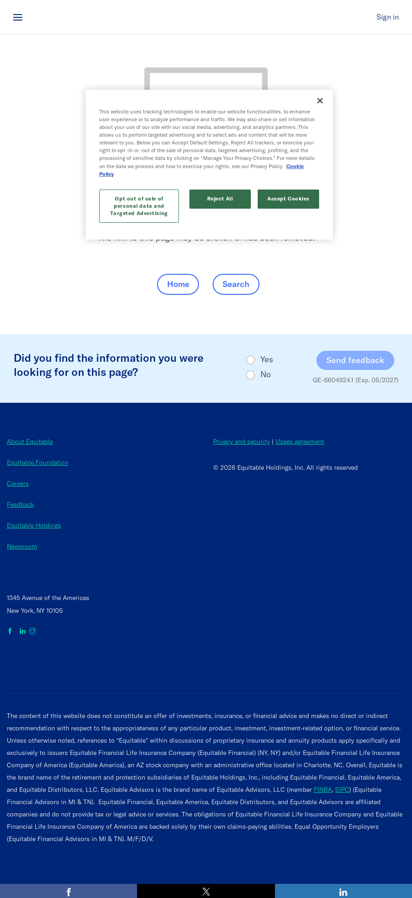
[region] (209, 165)
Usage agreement (299, 441)
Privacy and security (241, 441)
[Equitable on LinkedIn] (23, 631)
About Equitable (30, 441)
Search (236, 284)
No (265, 374)
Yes (266, 359)
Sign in (387, 16)
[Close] (320, 101)
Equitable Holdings (34, 525)
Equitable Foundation (37, 462)
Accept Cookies (288, 198)
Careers (18, 483)
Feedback (20, 504)
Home (178, 284)
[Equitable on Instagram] (32, 631)
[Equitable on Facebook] (11, 631)
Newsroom (22, 546)
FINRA (323, 789)
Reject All (220, 198)
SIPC (342, 789)
